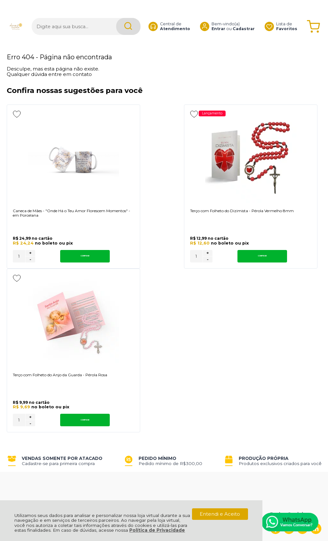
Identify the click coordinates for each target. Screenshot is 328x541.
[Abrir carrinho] (313, 15)
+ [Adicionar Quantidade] (30, 264)
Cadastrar (244, 17)
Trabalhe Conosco (90, 388)
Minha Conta (154, 381)
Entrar (218, 17)
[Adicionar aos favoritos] (17, 114)
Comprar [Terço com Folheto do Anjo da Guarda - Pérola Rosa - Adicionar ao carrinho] (290, 267)
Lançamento (153, 113)
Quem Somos (23, 373)
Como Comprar (87, 381)
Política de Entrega (30, 388)
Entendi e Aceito (220, 514)
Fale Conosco (23, 395)
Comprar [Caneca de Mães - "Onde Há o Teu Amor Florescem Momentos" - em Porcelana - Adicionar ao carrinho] (55, 267)
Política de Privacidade (157, 530)
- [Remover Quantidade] (30, 271)
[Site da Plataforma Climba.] (164, 496)
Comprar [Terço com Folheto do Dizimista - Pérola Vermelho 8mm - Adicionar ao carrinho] (172, 267)
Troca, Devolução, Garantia (100, 373)
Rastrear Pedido (158, 388)
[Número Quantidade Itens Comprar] (19, 268)
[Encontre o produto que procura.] (128, 15)
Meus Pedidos (156, 373)
